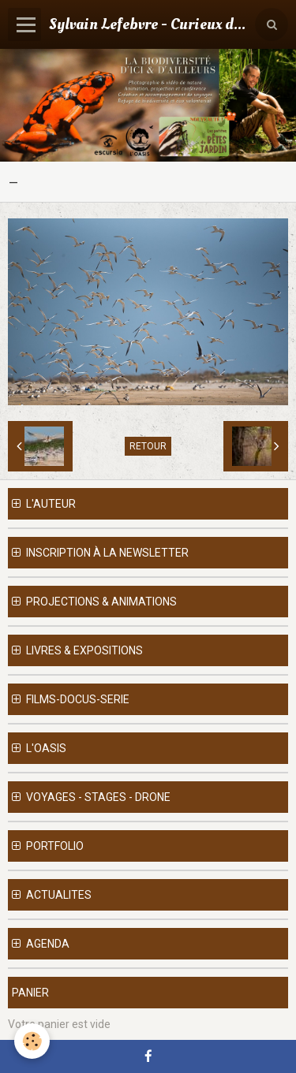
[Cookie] (32, 1041)
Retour (148, 446)
